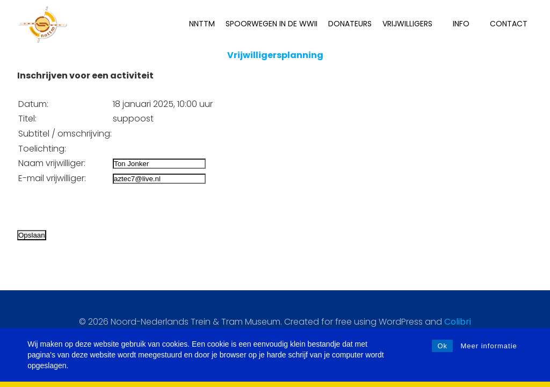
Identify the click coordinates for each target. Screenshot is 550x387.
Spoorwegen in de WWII (271, 23)
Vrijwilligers (412, 23)
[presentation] (98, 207)
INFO (466, 23)
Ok (442, 346)
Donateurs (350, 23)
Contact (508, 23)
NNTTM (202, 23)
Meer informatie (488, 346)
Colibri (457, 322)
